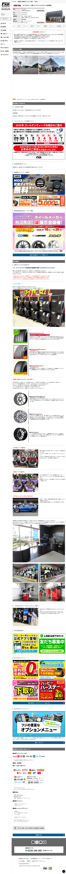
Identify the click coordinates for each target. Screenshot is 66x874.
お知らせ (32, 26)
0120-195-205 (35, 850)
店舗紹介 (45, 26)
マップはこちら (40, 10)
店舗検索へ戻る (39, 835)
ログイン (7, 18)
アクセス (19, 26)
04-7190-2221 (24, 12)
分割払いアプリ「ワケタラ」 (20, 817)
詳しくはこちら (40, 22)
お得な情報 (59, 26)
